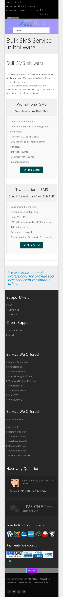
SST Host (33, 579)
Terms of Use (24, 582)
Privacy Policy (41, 582)
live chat (11, 6)
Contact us (34, 10)
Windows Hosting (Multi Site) (21, 380)
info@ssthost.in (26, 6)
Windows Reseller (16, 390)
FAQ (9, 305)
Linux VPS (12, 395)
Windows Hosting (16, 371)
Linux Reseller (14, 385)
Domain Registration (17, 362)
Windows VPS (14, 399)
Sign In (10, 334)
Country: (44, 14)
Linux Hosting (14, 366)
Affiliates (11, 314)
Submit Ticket (14, 330)
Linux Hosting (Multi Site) (19, 376)
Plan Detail (32, 169)
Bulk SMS (12, 427)
